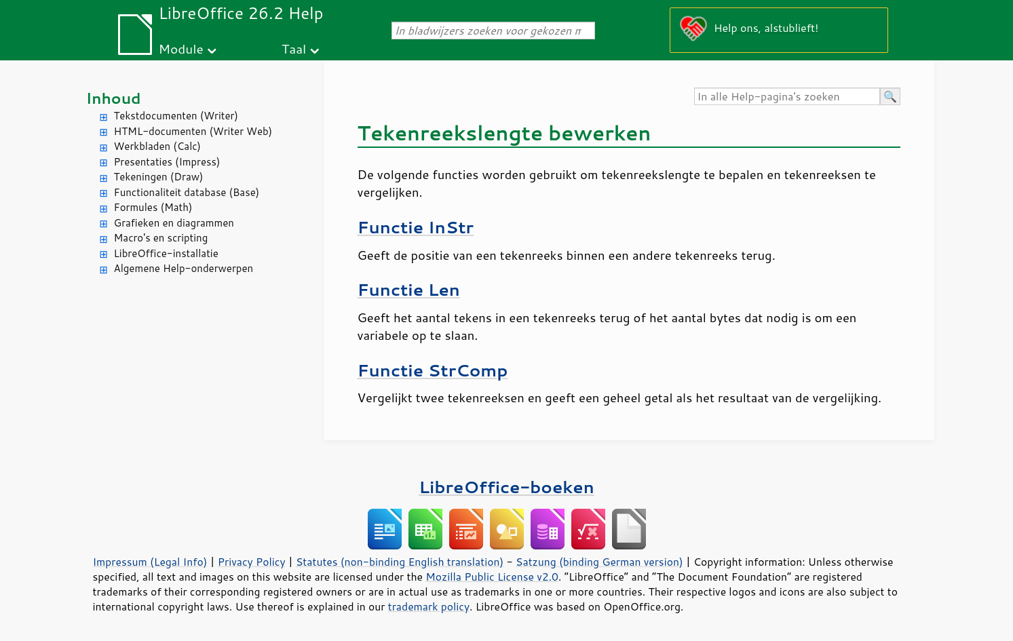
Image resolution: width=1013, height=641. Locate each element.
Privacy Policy (252, 561)
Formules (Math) (153, 207)
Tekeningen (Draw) (159, 177)
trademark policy (429, 606)
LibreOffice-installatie (166, 253)
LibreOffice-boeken (506, 487)
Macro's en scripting (161, 238)
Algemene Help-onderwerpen (184, 268)
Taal (294, 48)
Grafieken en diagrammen (174, 223)
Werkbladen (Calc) (158, 146)
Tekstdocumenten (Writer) (176, 116)
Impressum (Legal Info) (150, 561)
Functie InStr (416, 227)
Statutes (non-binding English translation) (399, 561)
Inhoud (113, 98)
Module (181, 48)
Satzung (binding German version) (599, 561)
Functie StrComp (433, 370)
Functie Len (409, 289)
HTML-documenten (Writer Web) (193, 131)
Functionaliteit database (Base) (187, 192)
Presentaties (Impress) (167, 162)
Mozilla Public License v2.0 (491, 576)
